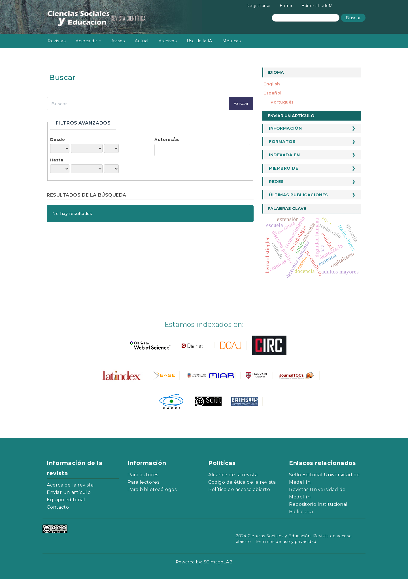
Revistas (56, 40)
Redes (276, 181)
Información (285, 128)
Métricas (231, 40)
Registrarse (258, 5)
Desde (57, 139)
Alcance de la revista (233, 474)
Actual (141, 40)
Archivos (168, 40)
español (273, 93)
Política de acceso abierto (239, 489)
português (282, 102)
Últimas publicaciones (298, 194)
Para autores (143, 474)
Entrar (286, 5)
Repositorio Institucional (318, 504)
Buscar (353, 17)
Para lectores (143, 482)
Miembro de (283, 168)
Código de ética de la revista (242, 482)
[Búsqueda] (305, 18)
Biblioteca (301, 511)
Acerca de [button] (88, 40)
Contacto (58, 507)
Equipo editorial (66, 499)
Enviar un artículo (291, 115)
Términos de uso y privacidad (285, 541)
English (272, 84)
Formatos (282, 141)
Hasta (56, 160)
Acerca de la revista (70, 485)
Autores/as (167, 139)
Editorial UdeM (317, 5)
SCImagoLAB (218, 562)
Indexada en (284, 154)
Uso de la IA (199, 40)
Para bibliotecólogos (152, 489)
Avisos (118, 40)
